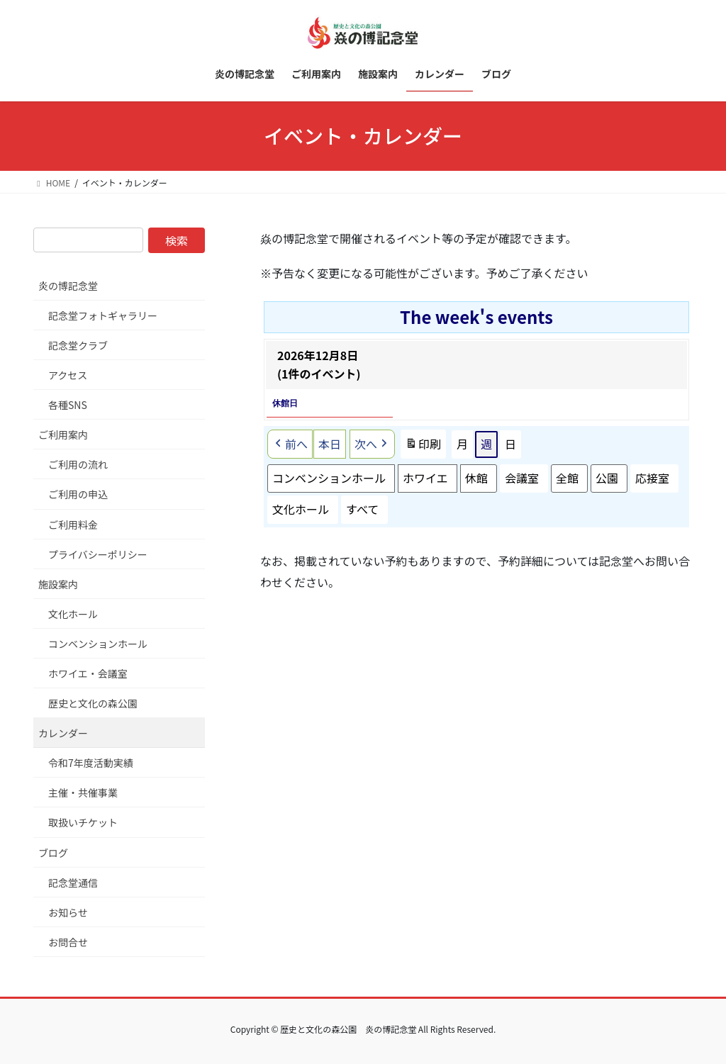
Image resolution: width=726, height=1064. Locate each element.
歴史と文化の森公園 (93, 703)
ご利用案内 (63, 434)
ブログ (53, 853)
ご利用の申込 (78, 494)
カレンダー (63, 733)
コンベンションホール (329, 477)
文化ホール (300, 508)
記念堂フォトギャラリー (102, 315)
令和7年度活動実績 (90, 763)
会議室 (522, 477)
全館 (567, 477)
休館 (476, 477)
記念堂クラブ (78, 345)
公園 (607, 477)
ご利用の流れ (78, 464)
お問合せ (68, 942)
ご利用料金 (73, 524)
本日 (329, 443)
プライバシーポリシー (97, 554)
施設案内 (58, 584)
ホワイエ (425, 477)
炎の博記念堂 (68, 286)
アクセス (67, 375)
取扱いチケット (83, 822)
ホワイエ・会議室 (88, 673)
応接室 (652, 477)
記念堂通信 (73, 882)
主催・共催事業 (83, 792)
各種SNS (67, 405)
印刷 (423, 447)
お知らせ (68, 912)
